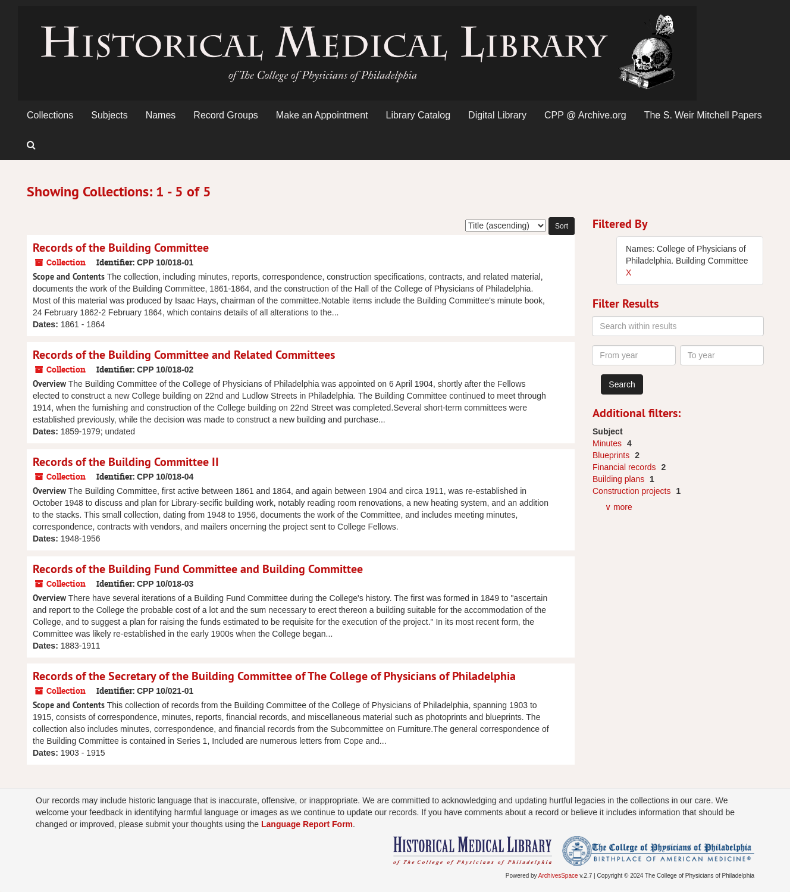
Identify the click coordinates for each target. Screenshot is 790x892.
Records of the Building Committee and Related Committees (184, 354)
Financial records (625, 467)
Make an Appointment (322, 115)
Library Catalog (418, 115)
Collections (50, 115)
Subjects (109, 115)
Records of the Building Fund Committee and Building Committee (198, 569)
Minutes (608, 443)
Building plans (619, 479)
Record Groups (225, 115)
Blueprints (612, 455)
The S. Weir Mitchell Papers (703, 115)
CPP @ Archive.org (585, 115)
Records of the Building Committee (121, 247)
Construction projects (632, 491)
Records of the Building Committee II (126, 462)
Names (161, 115)
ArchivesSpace (558, 875)
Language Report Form (307, 824)
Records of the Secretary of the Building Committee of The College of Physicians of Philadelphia (274, 676)
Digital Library (497, 115)
